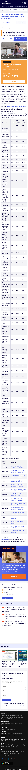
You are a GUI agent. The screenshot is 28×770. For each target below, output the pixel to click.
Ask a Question (5, 22)
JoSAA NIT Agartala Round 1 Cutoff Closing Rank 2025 (17, 494)
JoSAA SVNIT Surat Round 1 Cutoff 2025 (17, 531)
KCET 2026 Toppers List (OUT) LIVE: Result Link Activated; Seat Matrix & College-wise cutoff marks (14, 616)
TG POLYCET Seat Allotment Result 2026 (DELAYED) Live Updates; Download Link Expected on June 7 (13, 609)
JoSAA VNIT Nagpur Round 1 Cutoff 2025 (17, 522)
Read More (14, 577)
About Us (3, 729)
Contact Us (8, 729)
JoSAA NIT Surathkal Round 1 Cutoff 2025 (17, 527)
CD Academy (11, 718)
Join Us (13, 729)
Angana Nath (4, 27)
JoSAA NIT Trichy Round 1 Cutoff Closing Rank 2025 (17, 467)
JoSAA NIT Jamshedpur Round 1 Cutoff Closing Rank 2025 (18, 513)
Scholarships (12, 717)
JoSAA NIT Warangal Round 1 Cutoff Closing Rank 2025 (17, 471)
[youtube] (15, 759)
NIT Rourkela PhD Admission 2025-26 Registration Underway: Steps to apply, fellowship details (14, 567)
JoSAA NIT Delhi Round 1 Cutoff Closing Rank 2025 (18, 504)
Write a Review (12, 723)
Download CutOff (7, 38)
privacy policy (21, 705)
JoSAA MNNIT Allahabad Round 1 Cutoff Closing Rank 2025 (18, 490)
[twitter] (12, 759)
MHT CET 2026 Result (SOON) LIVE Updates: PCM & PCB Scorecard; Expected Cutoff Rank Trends (14, 623)
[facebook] (2, 759)
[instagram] (5, 759)
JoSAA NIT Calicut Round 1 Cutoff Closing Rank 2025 (17, 499)
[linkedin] (8, 759)
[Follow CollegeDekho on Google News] (21, 22)
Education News (5, 539)
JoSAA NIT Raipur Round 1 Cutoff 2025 (17, 517)
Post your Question (7, 598)
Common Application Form (7, 715)
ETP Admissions (5, 717)
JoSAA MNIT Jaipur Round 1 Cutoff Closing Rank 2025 (17, 485)
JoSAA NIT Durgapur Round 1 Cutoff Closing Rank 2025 (17, 508)
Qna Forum (19, 723)
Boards (17, 717)
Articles (21, 717)
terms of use (13, 705)
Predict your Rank (20, 38)
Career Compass (5, 723)
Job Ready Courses (18, 715)
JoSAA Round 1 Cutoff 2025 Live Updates (16, 106)
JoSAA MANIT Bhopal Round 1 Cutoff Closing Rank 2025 (18, 480)
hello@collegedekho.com (9, 755)
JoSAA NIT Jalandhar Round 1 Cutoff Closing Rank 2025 (18, 476)
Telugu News (4, 718)
